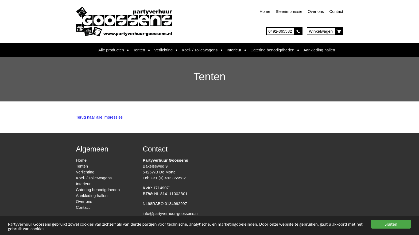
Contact (336, 11)
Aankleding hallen (319, 50)
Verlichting (163, 50)
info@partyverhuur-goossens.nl (171, 213)
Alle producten (111, 50)
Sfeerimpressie (289, 11)
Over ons (316, 11)
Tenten (139, 50)
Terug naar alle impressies (99, 117)
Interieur (234, 50)
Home (264, 11)
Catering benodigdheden (272, 50)
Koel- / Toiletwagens (200, 50)
